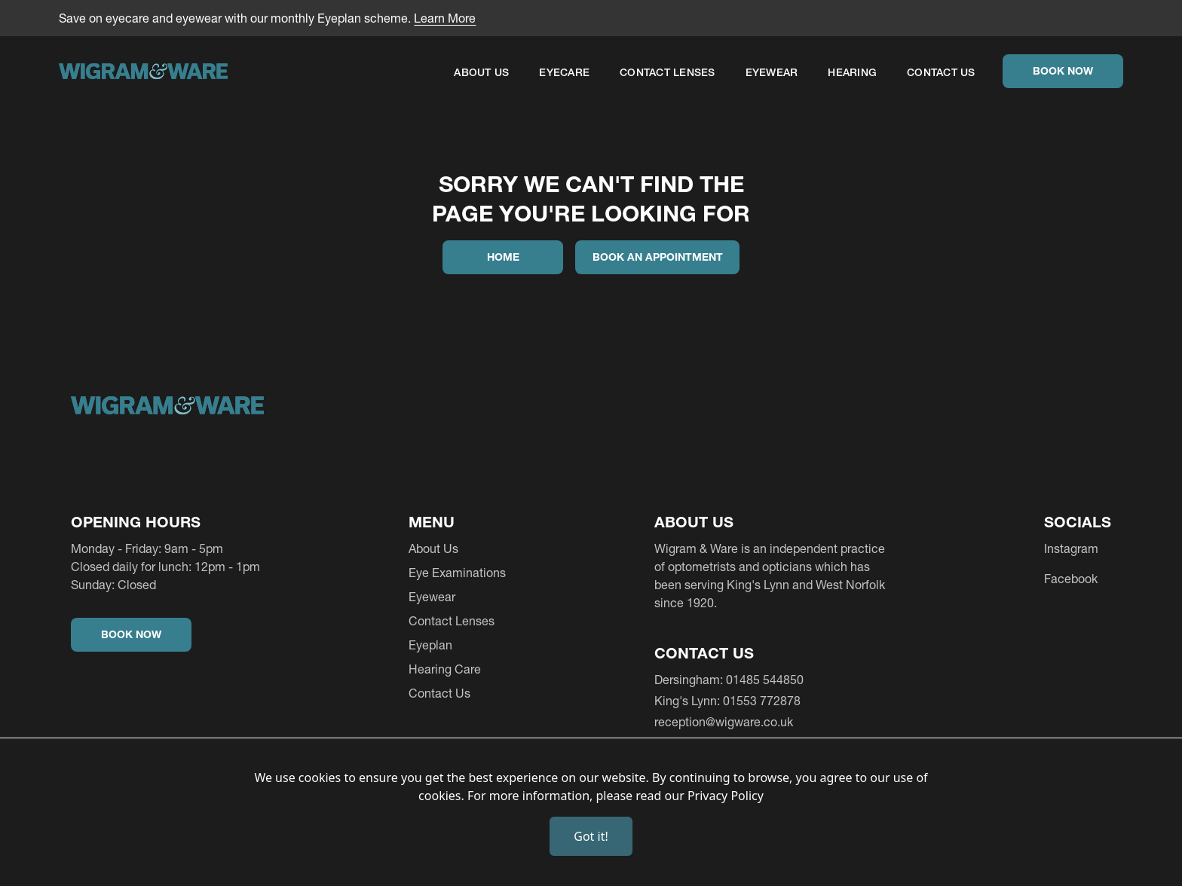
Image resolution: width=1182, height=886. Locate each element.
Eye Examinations (457, 572)
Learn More (445, 18)
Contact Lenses (667, 72)
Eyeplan (430, 644)
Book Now (1063, 71)
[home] (143, 74)
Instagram (1071, 548)
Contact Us (941, 72)
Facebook (1071, 578)
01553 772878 (762, 700)
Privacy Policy (725, 795)
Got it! (591, 836)
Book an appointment (658, 257)
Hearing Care (445, 669)
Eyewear (772, 72)
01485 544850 (765, 679)
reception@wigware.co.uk (723, 721)
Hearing (852, 72)
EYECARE (564, 72)
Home (503, 257)
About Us (481, 72)
